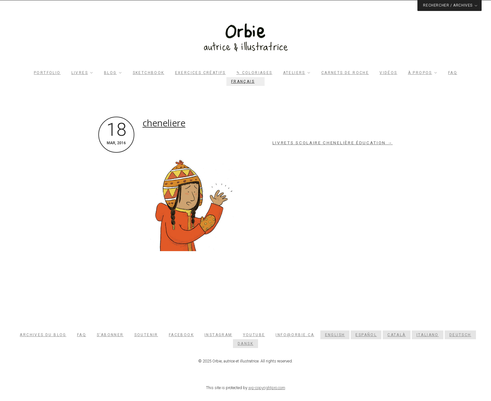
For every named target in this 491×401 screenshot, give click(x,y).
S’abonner (110, 335)
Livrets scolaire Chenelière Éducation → (332, 142)
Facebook (181, 335)
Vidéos (388, 73)
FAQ (452, 73)
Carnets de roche (345, 73)
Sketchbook (148, 73)
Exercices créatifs (200, 73)
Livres (79, 73)
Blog (110, 73)
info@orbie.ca (295, 335)
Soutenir (146, 335)
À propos (420, 73)
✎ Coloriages (254, 73)
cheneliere (163, 123)
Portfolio (47, 73)
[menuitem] (245, 81)
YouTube (254, 335)
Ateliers (294, 73)
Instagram (218, 335)
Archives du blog (43, 335)
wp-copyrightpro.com (266, 387)
